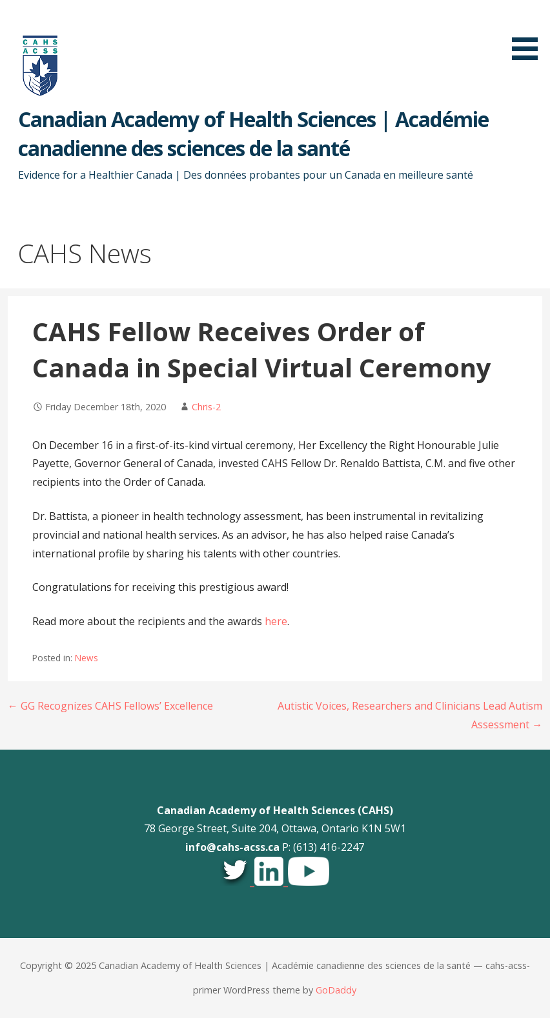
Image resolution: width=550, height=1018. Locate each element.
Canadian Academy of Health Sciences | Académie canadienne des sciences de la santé (253, 133)
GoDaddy (336, 990)
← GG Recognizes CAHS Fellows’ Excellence (110, 706)
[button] (529, 32)
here (276, 621)
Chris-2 (206, 407)
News (86, 658)
